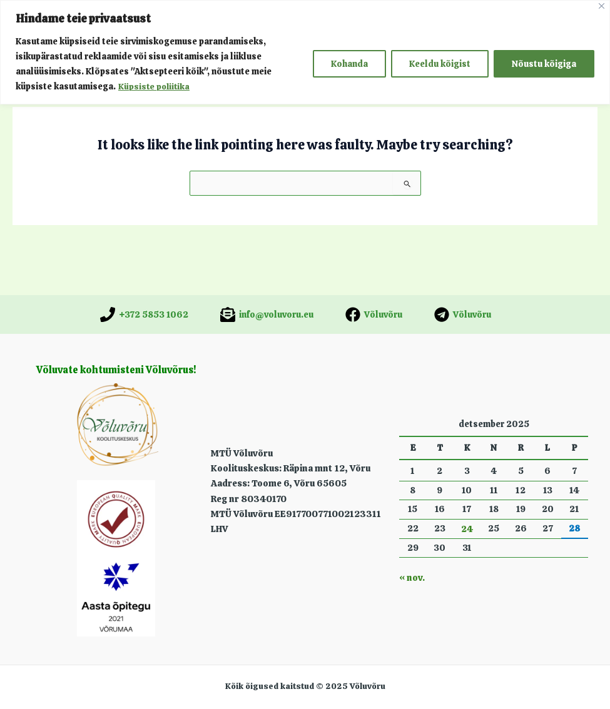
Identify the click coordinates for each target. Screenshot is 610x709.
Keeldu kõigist (439, 63)
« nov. (411, 578)
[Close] (601, 6)
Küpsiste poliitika (155, 86)
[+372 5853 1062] (144, 314)
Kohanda (349, 63)
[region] (305, 52)
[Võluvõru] (374, 314)
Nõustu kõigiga (544, 63)
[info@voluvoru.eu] (267, 314)
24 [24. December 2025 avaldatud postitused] (467, 529)
